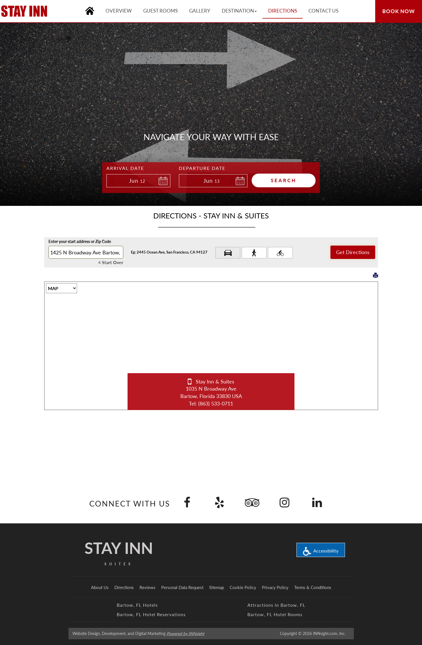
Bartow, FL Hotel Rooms (274, 614)
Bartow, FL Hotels (137, 605)
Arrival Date (125, 168)
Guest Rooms (160, 11)
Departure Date (202, 168)
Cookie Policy (243, 587)
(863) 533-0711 (215, 403)
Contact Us (323, 11)
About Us (100, 587)
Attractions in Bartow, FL (276, 605)
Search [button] (283, 180)
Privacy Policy (275, 587)
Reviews (148, 587)
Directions (124, 587)
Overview (119, 11)
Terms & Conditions (312, 587)
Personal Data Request (182, 587)
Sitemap (216, 587)
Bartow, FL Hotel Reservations (151, 614)
